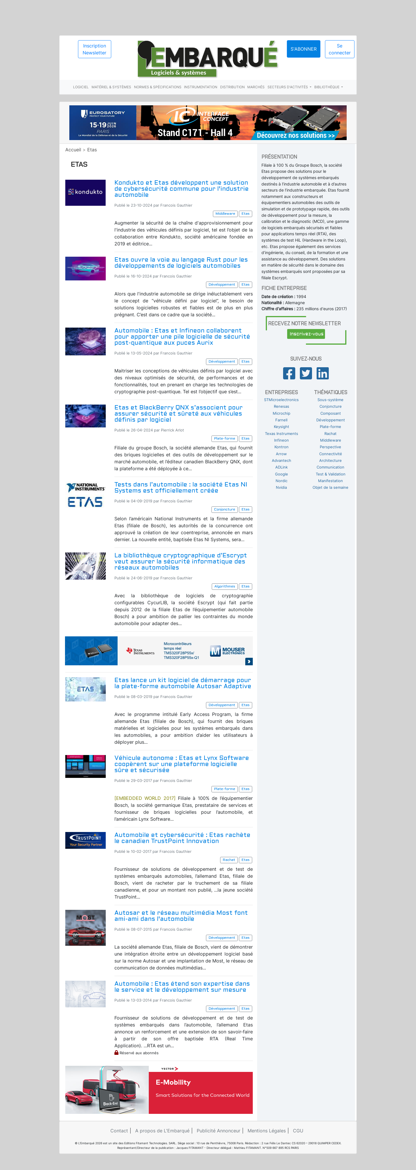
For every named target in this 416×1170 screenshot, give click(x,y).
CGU (298, 1131)
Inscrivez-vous (307, 334)
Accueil (73, 150)
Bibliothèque (327, 87)
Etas (92, 150)
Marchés (256, 87)
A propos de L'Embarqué (162, 1131)
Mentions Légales (267, 1131)
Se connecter (340, 49)
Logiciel (81, 87)
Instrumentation (200, 87)
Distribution (232, 87)
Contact (119, 1131)
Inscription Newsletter (94, 49)
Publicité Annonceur (218, 1131)
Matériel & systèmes (111, 87)
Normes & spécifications (157, 87)
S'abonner (304, 49)
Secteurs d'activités (288, 87)
